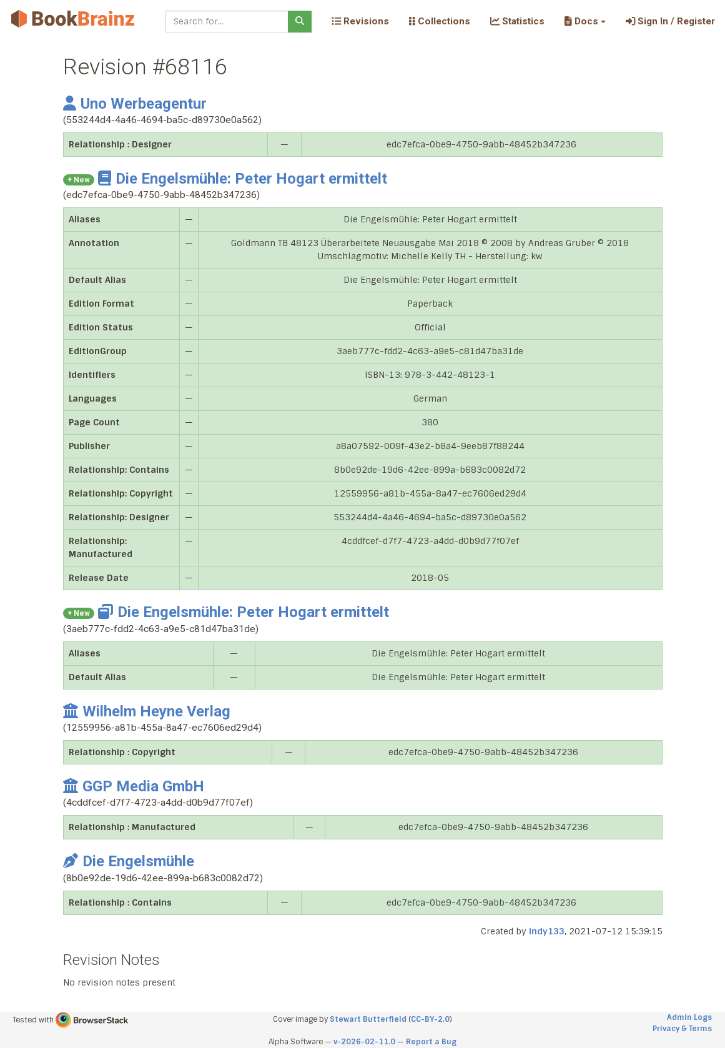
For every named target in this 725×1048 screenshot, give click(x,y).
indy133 (547, 931)
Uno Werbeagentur (135, 103)
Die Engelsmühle (128, 861)
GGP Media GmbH (133, 786)
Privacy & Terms (682, 1029)
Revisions (360, 21)
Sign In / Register (670, 21)
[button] (585, 21)
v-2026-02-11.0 (364, 1042)
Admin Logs (689, 1017)
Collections (439, 21)
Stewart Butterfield (368, 1019)
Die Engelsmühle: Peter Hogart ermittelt (242, 178)
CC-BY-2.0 (430, 1019)
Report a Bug (431, 1042)
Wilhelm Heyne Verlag (146, 711)
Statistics (517, 21)
